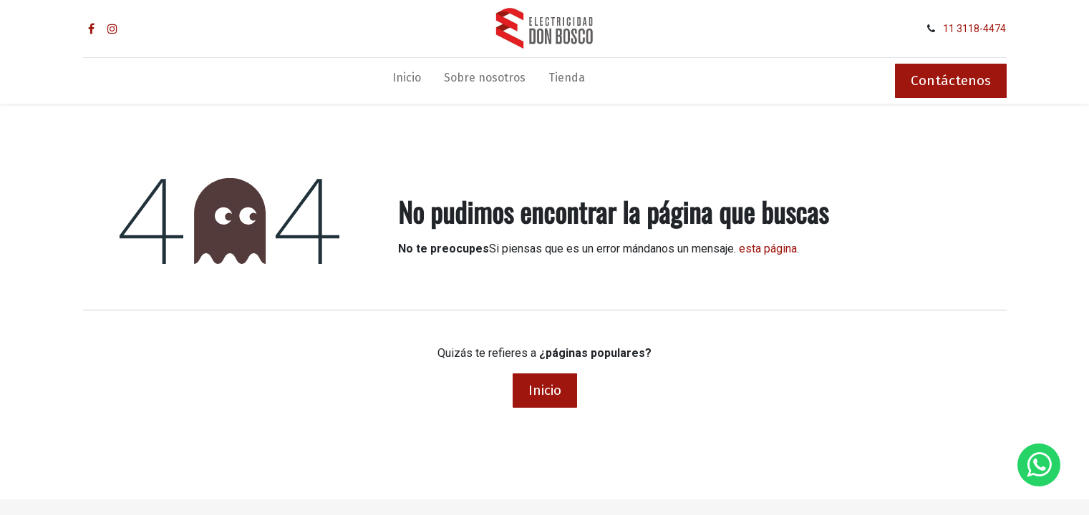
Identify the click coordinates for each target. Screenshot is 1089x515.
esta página (768, 248)
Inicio (544, 390)
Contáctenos (951, 80)
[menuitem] (406, 81)
